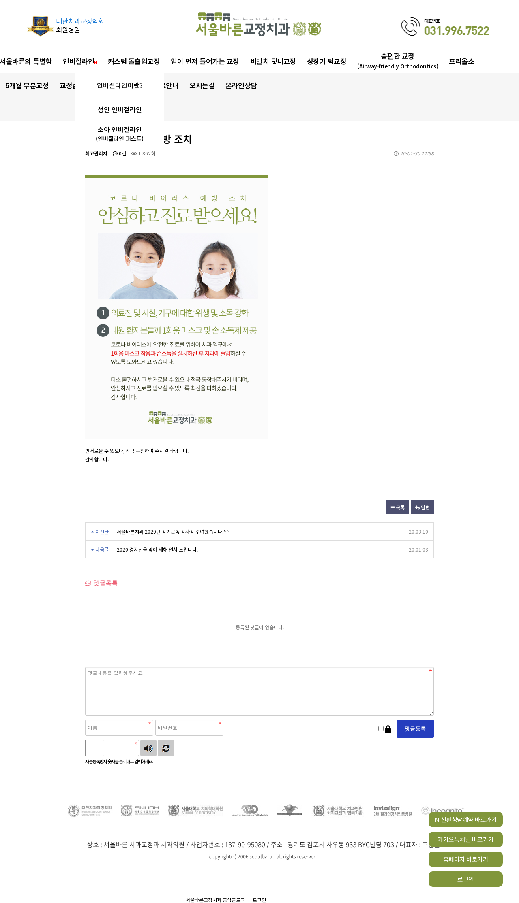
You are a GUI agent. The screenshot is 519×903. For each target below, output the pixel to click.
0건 (119, 153)
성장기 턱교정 (327, 61)
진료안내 (165, 85)
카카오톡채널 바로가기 (466, 839)
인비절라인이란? (120, 85)
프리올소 (461, 61)
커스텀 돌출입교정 (134, 61)
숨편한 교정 (397, 60)
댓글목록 (101, 583)
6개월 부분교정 (27, 85)
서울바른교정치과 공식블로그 (215, 899)
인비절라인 (80, 61)
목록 (397, 507)
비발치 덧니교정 (273, 61)
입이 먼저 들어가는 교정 (205, 61)
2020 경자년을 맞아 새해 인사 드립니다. (157, 549)
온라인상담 (241, 85)
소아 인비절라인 (120, 134)
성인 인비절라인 (120, 109)
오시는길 (201, 85)
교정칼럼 (74, 85)
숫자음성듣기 (148, 748)
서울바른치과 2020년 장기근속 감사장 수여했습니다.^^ (173, 531)
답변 (422, 507)
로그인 (465, 879)
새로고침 (166, 748)
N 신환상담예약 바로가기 (466, 819)
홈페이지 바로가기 (466, 859)
